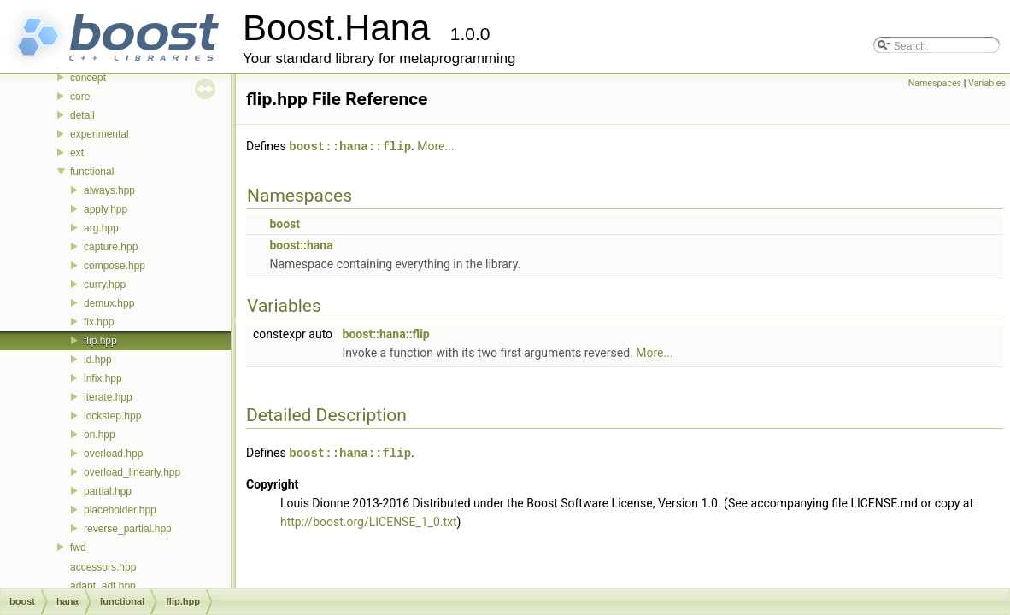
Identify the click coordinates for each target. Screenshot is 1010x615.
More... (435, 146)
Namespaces (934, 83)
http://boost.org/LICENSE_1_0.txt (368, 520)
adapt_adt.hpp (103, 586)
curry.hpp (105, 284)
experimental (99, 134)
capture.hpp (111, 247)
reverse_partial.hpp (128, 529)
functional (92, 172)
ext (77, 153)
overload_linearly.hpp (132, 472)
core (80, 96)
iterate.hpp (108, 397)
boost (284, 223)
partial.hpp (108, 491)
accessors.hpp (103, 567)
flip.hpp (100, 341)
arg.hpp (101, 228)
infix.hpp (103, 378)
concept (88, 78)
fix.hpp (99, 322)
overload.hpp (113, 454)
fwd (78, 548)
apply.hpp (105, 209)
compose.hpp (114, 266)
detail (82, 115)
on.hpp (99, 435)
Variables (987, 83)
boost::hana (300, 244)
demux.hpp (109, 303)
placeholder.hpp (120, 510)
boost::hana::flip (350, 146)
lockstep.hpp (112, 416)
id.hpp (98, 360)
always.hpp (109, 190)
